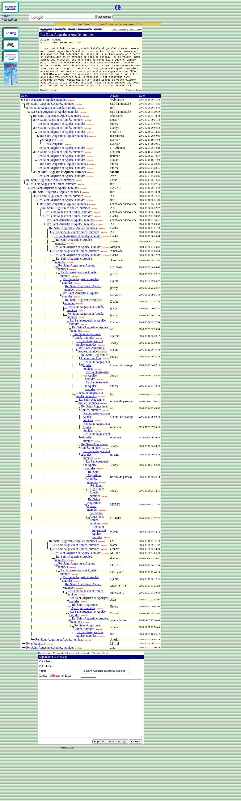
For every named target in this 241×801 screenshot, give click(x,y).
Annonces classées (98, 24)
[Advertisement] (64, 7)
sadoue (56, 40)
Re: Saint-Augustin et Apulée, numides (50, 113)
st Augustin (49, 149)
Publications (78, 24)
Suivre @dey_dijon (9, 17)
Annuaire (132, 24)
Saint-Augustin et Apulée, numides (45, 109)
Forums (87, 24)
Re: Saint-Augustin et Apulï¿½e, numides (85, 616)
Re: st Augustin (53, 153)
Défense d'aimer (67, 769)
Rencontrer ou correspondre (116, 24)
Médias (139, 24)
